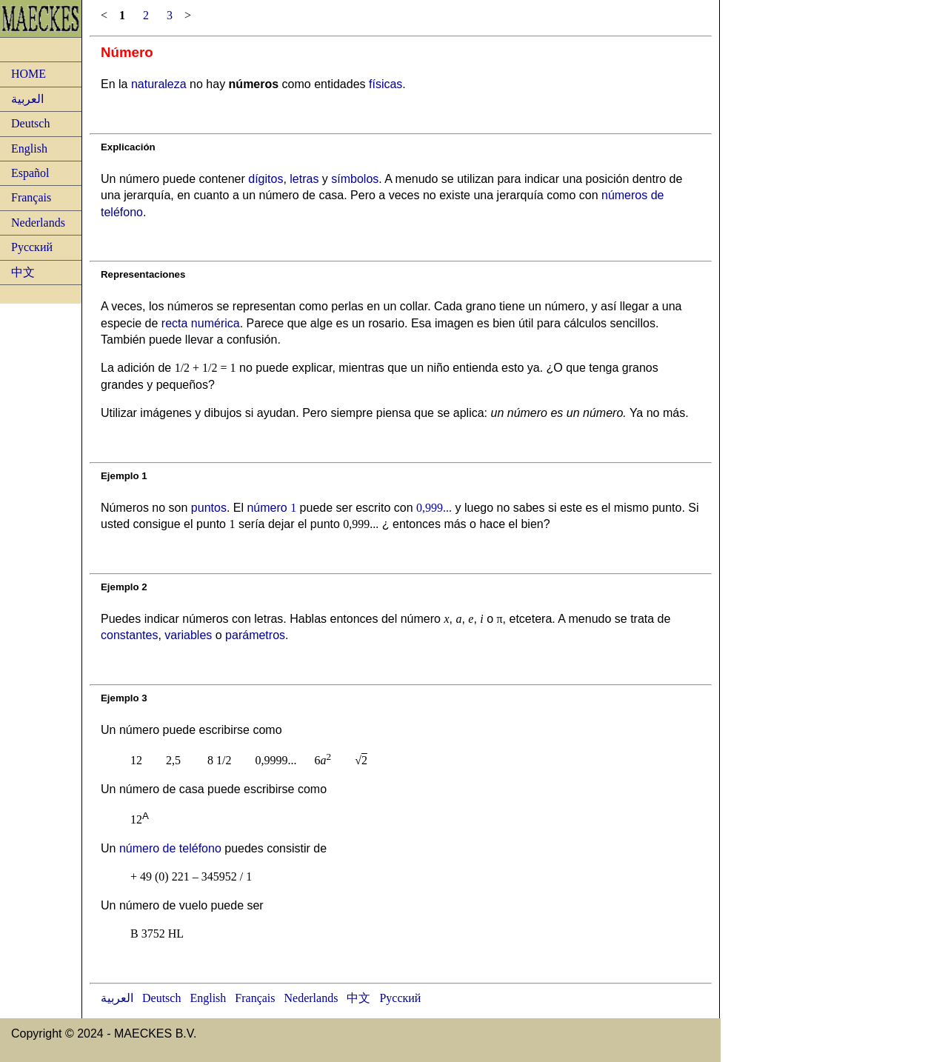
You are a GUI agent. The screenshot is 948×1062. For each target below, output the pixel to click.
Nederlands (38, 222)
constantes (129, 635)
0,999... (434, 507)
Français (31, 197)
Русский (32, 247)
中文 (23, 272)
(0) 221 (172, 876)
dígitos (265, 179)
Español (30, 173)
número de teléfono (170, 848)
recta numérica (200, 323)
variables (188, 635)
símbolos (354, 179)
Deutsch (30, 123)
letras (304, 179)
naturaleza (159, 84)
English (29, 148)
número (271, 507)
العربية (27, 99)
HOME (28, 73)
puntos (209, 507)
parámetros (255, 635)
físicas (385, 84)
